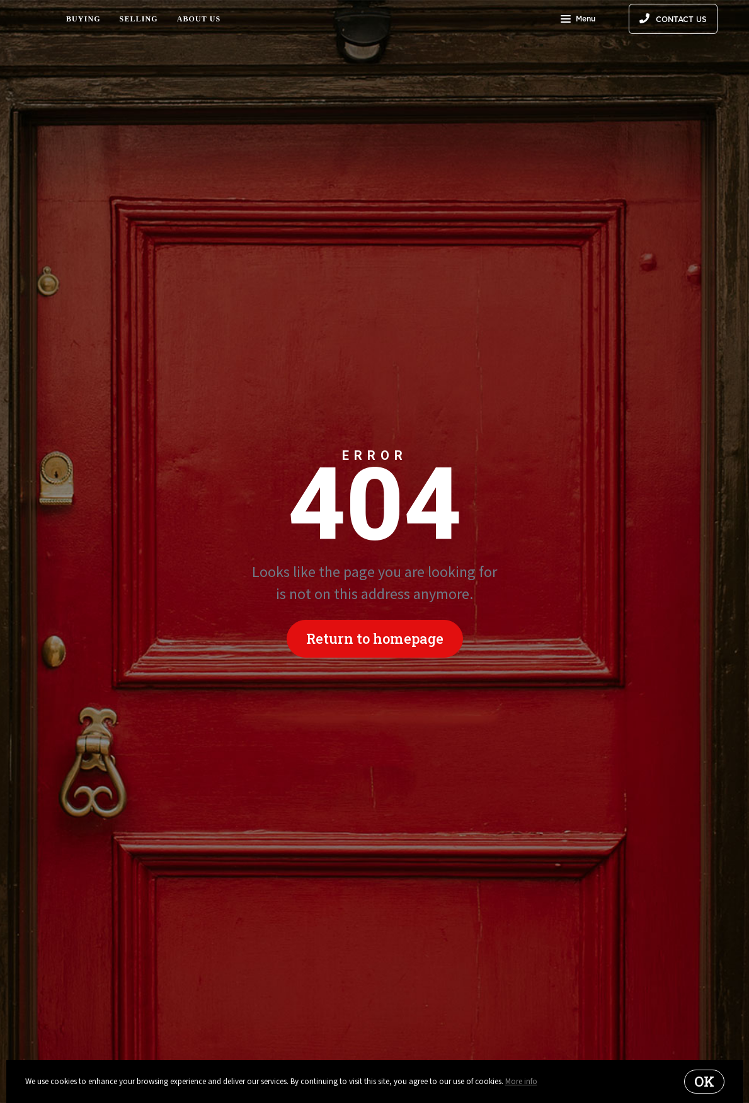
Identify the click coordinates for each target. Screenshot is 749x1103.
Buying (83, 18)
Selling (139, 18)
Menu (578, 20)
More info (521, 1081)
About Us (199, 18)
